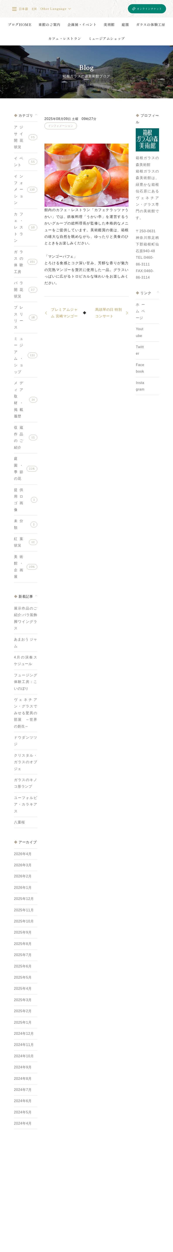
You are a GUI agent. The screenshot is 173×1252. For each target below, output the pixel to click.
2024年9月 (23, 1067)
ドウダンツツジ (25, 741)
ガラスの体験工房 (150, 24)
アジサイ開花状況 (18, 137)
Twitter (140, 350)
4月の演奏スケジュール (25, 660)
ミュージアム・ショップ (18, 355)
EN (34, 9)
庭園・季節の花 (18, 468)
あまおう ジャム (25, 642)
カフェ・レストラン (64, 38)
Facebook (140, 368)
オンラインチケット (149, 8)
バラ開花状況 (18, 289)
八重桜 (19, 822)
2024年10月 (24, 1056)
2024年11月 (24, 1045)
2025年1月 (23, 1022)
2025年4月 (23, 988)
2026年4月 (23, 854)
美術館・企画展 (18, 566)
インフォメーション (18, 189)
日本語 (23, 9)
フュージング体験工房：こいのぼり (25, 681)
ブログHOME (20, 24)
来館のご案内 (49, 24)
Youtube (139, 332)
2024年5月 (23, 1112)
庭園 (125, 24)
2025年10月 (24, 921)
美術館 (109, 24)
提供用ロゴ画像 (18, 500)
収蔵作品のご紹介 (18, 437)
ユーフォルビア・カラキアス (25, 804)
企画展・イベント (82, 24)
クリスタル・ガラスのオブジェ (25, 762)
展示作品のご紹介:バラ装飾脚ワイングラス (25, 618)
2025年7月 (23, 955)
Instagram (140, 386)
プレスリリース (18, 317)
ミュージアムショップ (106, 38)
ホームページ (140, 311)
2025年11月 (24, 910)
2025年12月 (24, 899)
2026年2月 (23, 876)
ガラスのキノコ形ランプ (25, 783)
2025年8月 (23, 944)
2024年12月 (24, 1033)
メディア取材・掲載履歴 (18, 399)
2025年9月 (23, 932)
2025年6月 (23, 966)
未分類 (18, 524)
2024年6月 (23, 1101)
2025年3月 (23, 1000)
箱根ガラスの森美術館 (98, 9)
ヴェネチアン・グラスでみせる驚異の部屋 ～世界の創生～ (25, 713)
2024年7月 (23, 1090)
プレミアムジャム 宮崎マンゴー (64, 313)
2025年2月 (23, 1011)
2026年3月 (23, 865)
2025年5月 (23, 977)
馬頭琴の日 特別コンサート (108, 313)
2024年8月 (23, 1078)
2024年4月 (23, 1123)
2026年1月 (23, 887)
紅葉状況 (18, 542)
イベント (18, 161)
